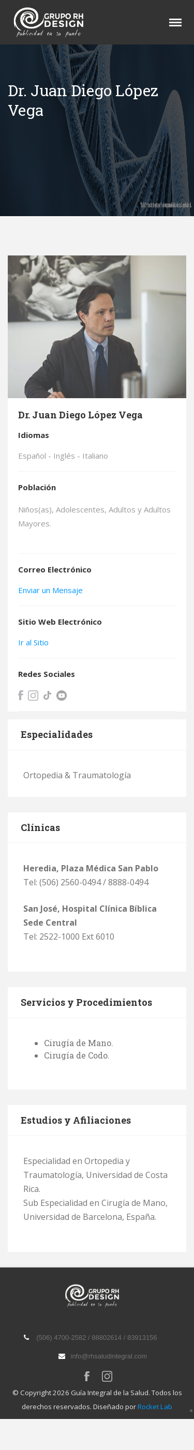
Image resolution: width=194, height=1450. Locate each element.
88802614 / (109, 1337)
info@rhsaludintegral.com (109, 1356)
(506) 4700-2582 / (64, 1337)
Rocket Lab (155, 1406)
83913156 (142, 1337)
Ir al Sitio (33, 642)
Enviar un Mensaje (50, 590)
